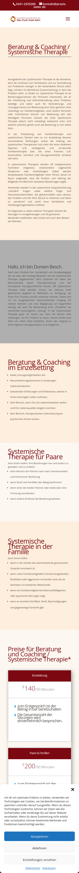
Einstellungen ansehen (39, 860)
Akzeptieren (39, 836)
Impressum (49, 868)
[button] (73, 789)
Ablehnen (39, 848)
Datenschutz (32, 868)
